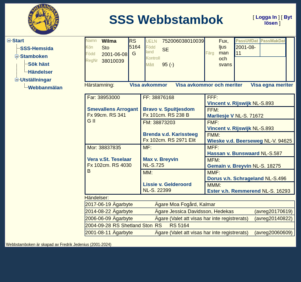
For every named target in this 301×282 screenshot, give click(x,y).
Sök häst (38, 64)
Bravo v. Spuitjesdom (169, 109)
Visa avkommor (148, 85)
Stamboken (34, 56)
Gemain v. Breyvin (229, 166)
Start (18, 40)
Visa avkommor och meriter (209, 85)
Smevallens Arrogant (112, 109)
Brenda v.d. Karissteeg (170, 134)
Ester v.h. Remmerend (234, 191)
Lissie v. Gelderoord (167, 184)
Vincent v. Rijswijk (229, 103)
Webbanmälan (45, 87)
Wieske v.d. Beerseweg (235, 141)
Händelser (40, 72)
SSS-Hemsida (37, 48)
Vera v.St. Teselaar (109, 159)
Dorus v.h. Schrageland (235, 178)
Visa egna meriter (272, 85)
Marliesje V (220, 116)
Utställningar (35, 80)
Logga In (266, 17)
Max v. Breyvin (160, 159)
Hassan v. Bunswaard (233, 153)
